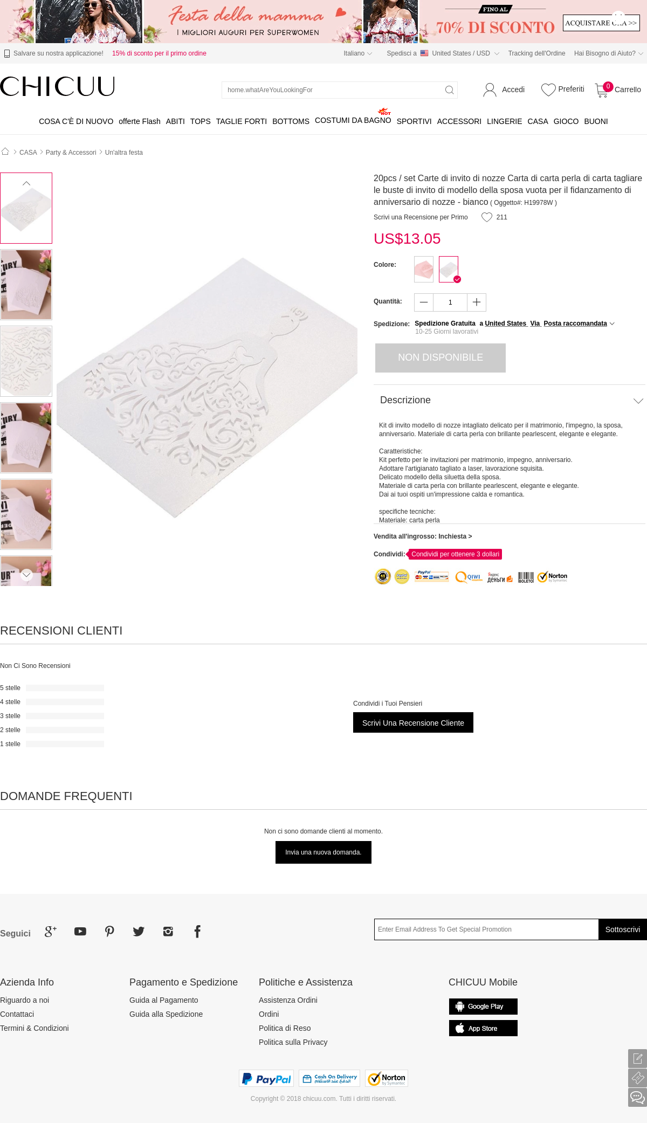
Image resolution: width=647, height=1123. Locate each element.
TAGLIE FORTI (241, 121)
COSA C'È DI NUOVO (76, 121)
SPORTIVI (414, 121)
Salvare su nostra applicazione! (52, 54)
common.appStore (483, 1006)
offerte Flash (140, 121)
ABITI (175, 121)
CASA (538, 121)
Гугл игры (483, 1028)
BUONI (596, 121)
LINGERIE (504, 121)
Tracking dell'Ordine (537, 53)
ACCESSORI (459, 121)
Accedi (513, 89)
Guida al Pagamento (163, 1000)
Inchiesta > (455, 536)
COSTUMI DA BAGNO (353, 120)
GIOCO (566, 121)
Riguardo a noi (24, 1000)
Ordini (269, 1014)
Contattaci (17, 1014)
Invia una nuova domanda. (323, 852)
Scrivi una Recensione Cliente (413, 723)
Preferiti (561, 89)
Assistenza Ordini (288, 1000)
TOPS (200, 121)
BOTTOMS (290, 121)
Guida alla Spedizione (166, 1014)
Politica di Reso (285, 1028)
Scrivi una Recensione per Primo (421, 217)
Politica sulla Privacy (293, 1042)
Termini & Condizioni (34, 1028)
